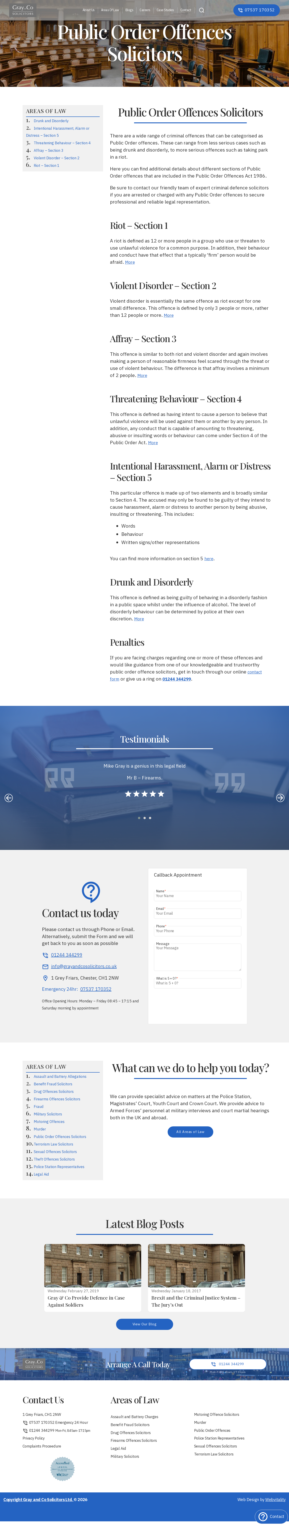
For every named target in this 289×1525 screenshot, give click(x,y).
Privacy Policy (35, 1442)
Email (161, 908)
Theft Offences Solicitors (54, 1159)
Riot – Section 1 (47, 166)
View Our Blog (144, 1324)
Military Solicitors (48, 1114)
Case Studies (165, 10)
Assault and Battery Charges (137, 1419)
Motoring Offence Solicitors (219, 1416)
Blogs (129, 10)
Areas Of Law (110, 10)
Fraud (38, 1107)
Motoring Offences (49, 1122)
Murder (40, 1129)
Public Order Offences (214, 1433)
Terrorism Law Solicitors (53, 1144)
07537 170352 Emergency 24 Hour (58, 1425)
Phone (161, 926)
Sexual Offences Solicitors (55, 1152)
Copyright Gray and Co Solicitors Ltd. (38, 1503)
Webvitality (275, 1503)
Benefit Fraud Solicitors (53, 1084)
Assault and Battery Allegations (60, 1077)
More (130, 262)
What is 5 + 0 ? (167, 978)
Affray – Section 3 (48, 151)
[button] (139, 818)
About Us (89, 10)
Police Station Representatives (59, 1167)
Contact (185, 10)
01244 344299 (58, 1433)
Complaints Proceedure (44, 1450)
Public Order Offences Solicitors (60, 1137)
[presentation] (9, 798)
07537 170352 (96, 989)
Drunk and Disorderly (51, 121)
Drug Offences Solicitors (54, 1092)
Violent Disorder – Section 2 (57, 158)
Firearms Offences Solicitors (57, 1099)
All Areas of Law (190, 1132)
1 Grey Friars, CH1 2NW (44, 1416)
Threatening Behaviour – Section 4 (62, 143)
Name (161, 891)
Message (162, 944)
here (209, 559)
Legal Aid (41, 1174)
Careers (145, 10)
